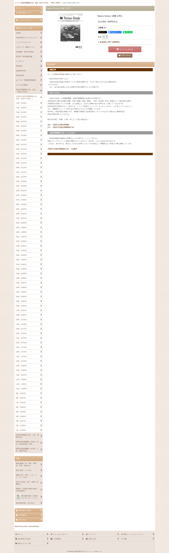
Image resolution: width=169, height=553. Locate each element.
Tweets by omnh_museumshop (27, 526)
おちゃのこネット (80, 551)
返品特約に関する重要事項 (109, 42)
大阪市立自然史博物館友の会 (63, 127)
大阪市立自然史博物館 (60, 125)
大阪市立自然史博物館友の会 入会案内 (62, 149)
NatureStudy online (62, 74)
